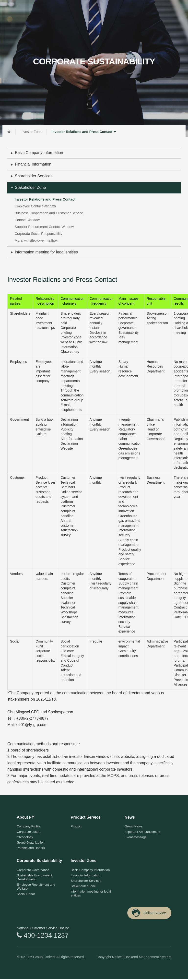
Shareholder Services (33, 176)
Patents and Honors (31, 848)
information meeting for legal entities (46, 252)
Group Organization (30, 842)
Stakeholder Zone (30, 187)
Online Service (148, 913)
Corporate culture (29, 832)
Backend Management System (148, 957)
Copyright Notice (109, 957)
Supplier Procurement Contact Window (44, 227)
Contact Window (27, 220)
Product (76, 826)
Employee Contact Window (35, 206)
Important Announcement (142, 832)
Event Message (136, 837)
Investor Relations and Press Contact (84, 132)
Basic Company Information (39, 153)
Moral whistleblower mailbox (36, 240)
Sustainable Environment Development (34, 877)
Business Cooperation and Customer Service (49, 213)
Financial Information (33, 164)
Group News (133, 826)
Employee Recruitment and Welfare (36, 886)
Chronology (25, 837)
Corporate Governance (33, 870)
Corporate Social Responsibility (38, 234)
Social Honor (26, 894)
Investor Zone (31, 132)
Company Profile (28, 826)
